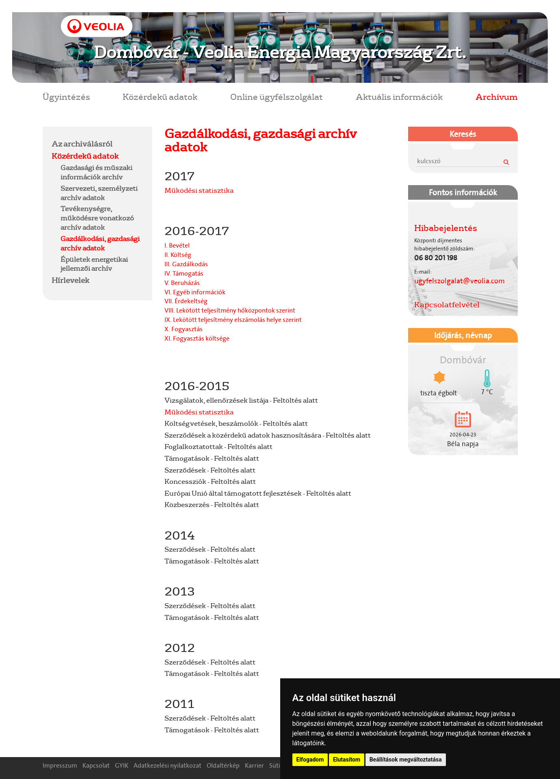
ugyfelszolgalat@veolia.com (459, 281)
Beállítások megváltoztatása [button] (406, 759)
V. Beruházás (182, 282)
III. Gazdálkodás (186, 264)
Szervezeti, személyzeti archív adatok (99, 193)
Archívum (497, 96)
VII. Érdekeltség (186, 301)
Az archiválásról (82, 143)
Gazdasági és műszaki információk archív (96, 172)
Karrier (254, 765)
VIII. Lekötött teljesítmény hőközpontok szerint (229, 310)
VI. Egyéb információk (194, 292)
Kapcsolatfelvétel (447, 304)
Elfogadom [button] (310, 759)
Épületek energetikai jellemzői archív (94, 264)
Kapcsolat (96, 765)
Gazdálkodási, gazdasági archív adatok (100, 243)
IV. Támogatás (183, 273)
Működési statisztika (199, 190)
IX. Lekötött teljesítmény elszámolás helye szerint (233, 319)
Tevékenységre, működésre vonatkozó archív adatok (97, 217)
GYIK (121, 765)
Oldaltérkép (223, 765)
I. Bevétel (177, 245)
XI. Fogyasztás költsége (196, 338)
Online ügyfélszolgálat (276, 96)
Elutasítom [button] (346, 759)
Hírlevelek (70, 280)
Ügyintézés (66, 96)
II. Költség (177, 254)
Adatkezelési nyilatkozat (167, 765)
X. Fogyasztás (183, 329)
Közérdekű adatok (160, 96)
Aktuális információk (399, 96)
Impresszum (60, 765)
